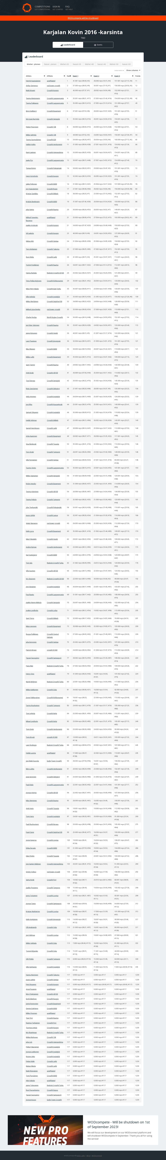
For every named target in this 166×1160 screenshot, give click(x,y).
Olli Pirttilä (29, 959)
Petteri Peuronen (32, 127)
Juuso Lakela (30, 980)
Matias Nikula (31, 1066)
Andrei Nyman (31, 547)
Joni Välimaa (30, 935)
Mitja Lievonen (31, 626)
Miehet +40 (89, 64)
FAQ (69, 8)
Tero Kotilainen (31, 249)
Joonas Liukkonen (32, 1052)
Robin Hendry (31, 484)
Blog (88, 1156)
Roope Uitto (30, 1056)
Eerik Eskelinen (31, 999)
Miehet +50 (114, 64)
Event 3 (117, 76)
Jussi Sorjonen (31, 777)
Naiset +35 (77, 64)
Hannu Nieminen (32, 975)
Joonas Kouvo (31, 1100)
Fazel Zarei (30, 832)
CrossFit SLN (51, 140)
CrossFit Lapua (52, 515)
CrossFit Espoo (52, 1090)
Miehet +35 (64, 64)
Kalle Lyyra (30, 531)
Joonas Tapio (31, 903)
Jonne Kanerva (31, 840)
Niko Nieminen (31, 800)
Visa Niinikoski (31, 444)
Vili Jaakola (30, 233)
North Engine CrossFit (55, 317)
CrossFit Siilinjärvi (53, 389)
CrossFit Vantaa (52, 241)
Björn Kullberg (31, 111)
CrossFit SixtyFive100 (54, 301)
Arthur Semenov (32, 86)
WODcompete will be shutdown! (83, 18)
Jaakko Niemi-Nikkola (33, 602)
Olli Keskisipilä (31, 927)
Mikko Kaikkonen (32, 690)
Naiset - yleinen (50, 64)
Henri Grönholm (32, 176)
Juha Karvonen (31, 642)
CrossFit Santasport (54, 658)
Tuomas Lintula (31, 1028)
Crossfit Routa (52, 189)
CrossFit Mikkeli (52, 194)
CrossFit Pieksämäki (54, 168)
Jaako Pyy (29, 160)
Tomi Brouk (30, 737)
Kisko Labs (81, 1156)
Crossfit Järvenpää (53, 341)
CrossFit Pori (51, 880)
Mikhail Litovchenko (33, 309)
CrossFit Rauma (52, 209)
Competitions (42, 8)
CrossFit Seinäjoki (53, 119)
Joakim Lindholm (32, 610)
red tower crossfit (53, 86)
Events (99, 45)
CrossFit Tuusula (53, 444)
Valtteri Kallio (31, 144)
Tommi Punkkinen (32, 265)
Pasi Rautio (30, 595)
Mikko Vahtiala (31, 943)
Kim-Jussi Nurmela (32, 119)
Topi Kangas (30, 381)
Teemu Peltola (31, 499)
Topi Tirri (29, 1018)
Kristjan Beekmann (33, 202)
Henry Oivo (30, 674)
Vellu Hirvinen (31, 396)
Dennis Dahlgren (32, 1008)
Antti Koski (30, 373)
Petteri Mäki (30, 1061)
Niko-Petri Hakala (32, 289)
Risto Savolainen (32, 389)
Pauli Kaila (29, 785)
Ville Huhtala (30, 297)
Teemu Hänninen (32, 492)
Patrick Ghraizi (31, 650)
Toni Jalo (29, 563)
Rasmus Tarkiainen (33, 1023)
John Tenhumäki (32, 507)
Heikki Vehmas (31, 420)
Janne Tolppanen (32, 1085)
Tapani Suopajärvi (32, 658)
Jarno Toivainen (31, 896)
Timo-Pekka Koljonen (33, 281)
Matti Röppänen (32, 1071)
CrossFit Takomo (53, 249)
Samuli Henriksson (32, 428)
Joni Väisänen (31, 587)
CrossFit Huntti (52, 333)
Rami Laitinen (31, 152)
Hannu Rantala (31, 273)
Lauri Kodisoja (31, 745)
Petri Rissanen (31, 984)
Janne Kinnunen (31, 333)
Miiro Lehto (30, 769)
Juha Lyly (29, 1042)
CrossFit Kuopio (53, 90)
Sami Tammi (30, 365)
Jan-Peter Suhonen (32, 325)
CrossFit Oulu (52, 690)
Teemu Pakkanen (32, 103)
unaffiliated (51, 81)
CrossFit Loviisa (52, 840)
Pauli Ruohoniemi (32, 824)
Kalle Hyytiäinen (31, 919)
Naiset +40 (102, 64)
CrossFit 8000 (52, 184)
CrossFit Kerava (52, 824)
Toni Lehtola (30, 713)
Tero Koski (30, 452)
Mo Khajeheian (31, 1032)
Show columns (131, 70)
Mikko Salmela (31, 135)
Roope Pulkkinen (32, 634)
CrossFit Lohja (52, 610)
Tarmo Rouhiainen (32, 705)
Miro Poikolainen (32, 994)
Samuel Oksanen (32, 412)
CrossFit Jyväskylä (53, 297)
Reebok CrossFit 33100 (55, 273)
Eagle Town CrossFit (54, 761)
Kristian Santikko (32, 194)
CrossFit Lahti (52, 257)
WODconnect (97, 1156)
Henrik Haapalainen (33, 81)
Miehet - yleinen (33, 64)
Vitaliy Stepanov (31, 523)
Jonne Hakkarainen (33, 697)
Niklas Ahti (30, 241)
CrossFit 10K (51, 127)
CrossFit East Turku (54, 289)
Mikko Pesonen (31, 1013)
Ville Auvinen (30, 571)
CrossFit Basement (54, 111)
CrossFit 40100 (52, 373)
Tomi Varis (30, 816)
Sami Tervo (30, 618)
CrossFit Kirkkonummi (55, 281)
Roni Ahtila (30, 257)
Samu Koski (30, 880)
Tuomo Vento (31, 468)
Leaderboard (69, 45)
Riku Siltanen (30, 349)
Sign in (58, 8)
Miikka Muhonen (32, 1037)
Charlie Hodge (31, 317)
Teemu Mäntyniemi (33, 98)
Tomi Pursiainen (32, 1076)
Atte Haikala (30, 1080)
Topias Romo (31, 168)
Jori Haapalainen (32, 189)
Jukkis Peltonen (31, 184)
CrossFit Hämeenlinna (55, 152)
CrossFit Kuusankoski (54, 404)
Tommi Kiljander (32, 951)
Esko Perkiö (30, 856)
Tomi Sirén (30, 729)
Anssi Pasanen (31, 989)
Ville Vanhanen (31, 967)
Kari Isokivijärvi (31, 555)
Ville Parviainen (31, 460)
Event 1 (75, 76)
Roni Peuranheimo (32, 1090)
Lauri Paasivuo (31, 341)
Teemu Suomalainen (33, 140)
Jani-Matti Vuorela (32, 761)
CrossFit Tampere (53, 452)
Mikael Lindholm (32, 721)
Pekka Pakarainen (32, 1047)
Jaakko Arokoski (32, 225)
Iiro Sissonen (30, 579)
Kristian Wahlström (33, 911)
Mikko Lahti (30, 357)
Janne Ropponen (32, 1004)
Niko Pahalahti (31, 539)
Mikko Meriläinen (32, 301)
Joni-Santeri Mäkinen (33, 864)
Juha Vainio (30, 209)
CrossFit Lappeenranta (55, 98)
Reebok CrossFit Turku (55, 563)
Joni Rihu (29, 404)
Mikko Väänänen (32, 476)
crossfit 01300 (52, 650)
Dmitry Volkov (31, 872)
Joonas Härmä (31, 793)
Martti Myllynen (31, 682)
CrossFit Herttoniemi (54, 144)
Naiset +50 (126, 64)
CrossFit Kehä (52, 713)
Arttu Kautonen (31, 436)
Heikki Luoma (31, 753)
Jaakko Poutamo (32, 888)
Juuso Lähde (30, 515)
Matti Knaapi (30, 90)
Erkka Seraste (31, 848)
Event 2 (96, 76)
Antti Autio (30, 808)
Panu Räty (29, 666)
